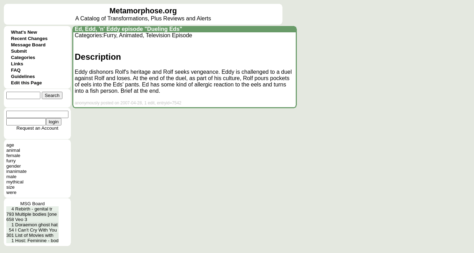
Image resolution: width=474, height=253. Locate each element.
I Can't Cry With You (36, 230)
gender (13, 166)
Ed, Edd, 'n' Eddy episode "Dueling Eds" (128, 29)
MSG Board (32, 203)
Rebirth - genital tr (33, 209)
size (10, 187)
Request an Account (37, 128)
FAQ (15, 70)
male (11, 176)
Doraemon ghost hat (36, 224)
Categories (23, 57)
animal (13, 150)
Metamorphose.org (143, 11)
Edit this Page (26, 82)
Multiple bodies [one (36, 214)
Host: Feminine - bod (37, 240)
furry (11, 160)
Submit (19, 51)
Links (17, 63)
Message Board (28, 44)
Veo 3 (21, 219)
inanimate (16, 171)
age (10, 145)
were (11, 192)
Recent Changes (29, 38)
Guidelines (23, 76)
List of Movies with (34, 235)
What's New (24, 32)
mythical (15, 181)
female (13, 155)
